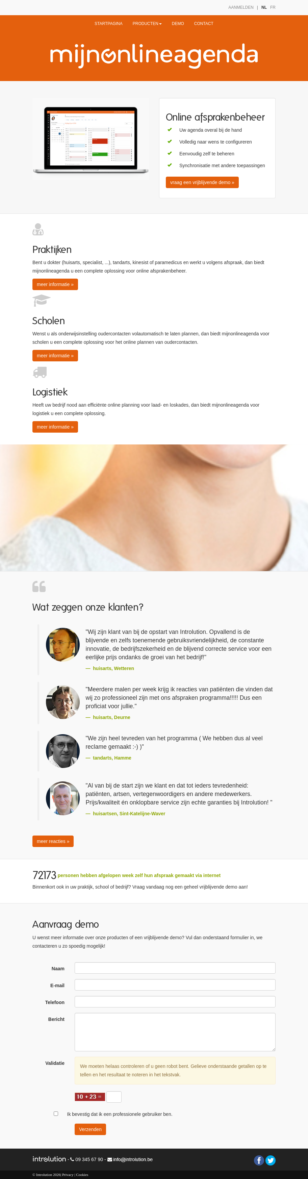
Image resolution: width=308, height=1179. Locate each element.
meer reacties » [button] (53, 841)
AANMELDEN (241, 7)
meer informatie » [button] (55, 284)
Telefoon (55, 1002)
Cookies (82, 1175)
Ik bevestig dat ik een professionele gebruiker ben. (120, 1114)
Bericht (56, 1019)
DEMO (178, 23)
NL (264, 7)
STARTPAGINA (109, 23)
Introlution (44, 1175)
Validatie (55, 1063)
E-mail (57, 985)
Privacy (68, 1175)
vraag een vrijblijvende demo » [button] (202, 182)
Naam (58, 968)
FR (273, 7)
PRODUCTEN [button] (147, 23)
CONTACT (203, 23)
